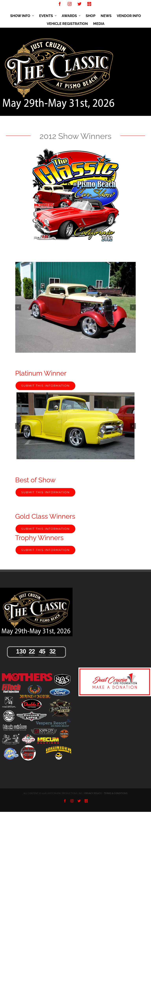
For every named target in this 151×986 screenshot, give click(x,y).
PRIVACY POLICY (93, 793)
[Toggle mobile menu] (149, 39)
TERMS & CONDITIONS (116, 793)
